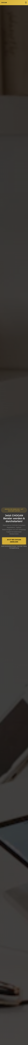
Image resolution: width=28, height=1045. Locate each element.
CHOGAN (4, 2)
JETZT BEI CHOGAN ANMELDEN (14, 541)
